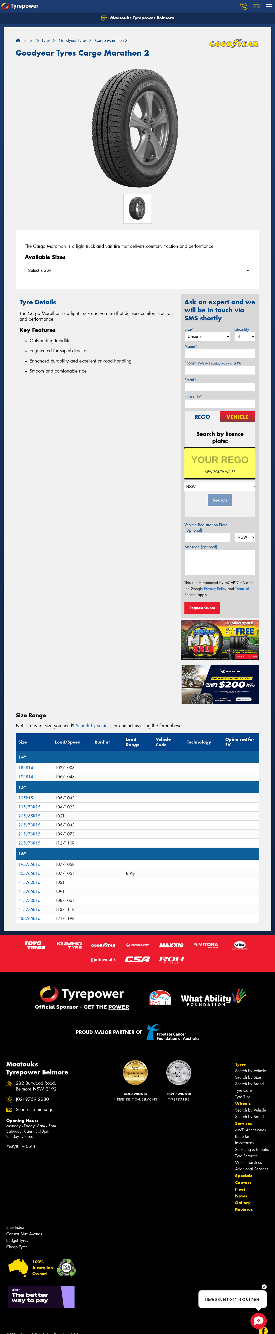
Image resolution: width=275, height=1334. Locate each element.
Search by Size (248, 1077)
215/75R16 (29, 909)
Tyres (240, 1064)
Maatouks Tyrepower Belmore (137, 18)
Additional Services (251, 1169)
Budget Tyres (17, 1240)
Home (24, 40)
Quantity (241, 329)
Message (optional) (200, 547)
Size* (189, 329)
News (241, 1196)
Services (243, 1123)
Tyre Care (243, 1090)
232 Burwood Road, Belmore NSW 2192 (36, 1086)
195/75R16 (29, 864)
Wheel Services (248, 1162)
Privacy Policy (215, 588)
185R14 (25, 767)
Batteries (242, 1136)
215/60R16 (29, 882)
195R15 (25, 798)
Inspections (244, 1143)
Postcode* (193, 396)
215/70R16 (29, 900)
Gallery (242, 1202)
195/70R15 (29, 807)
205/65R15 (29, 816)
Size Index (15, 1227)
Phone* (212, 363)
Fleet (240, 1189)
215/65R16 (29, 891)
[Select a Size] (137, 270)
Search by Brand (249, 1083)
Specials (243, 1175)
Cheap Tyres (16, 1247)
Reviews (244, 1209)
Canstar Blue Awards (24, 1234)
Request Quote (202, 607)
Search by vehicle (93, 726)
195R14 (25, 776)
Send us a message (34, 1110)
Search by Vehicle (250, 1070)
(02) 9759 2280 (32, 1099)
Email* (190, 380)
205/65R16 (29, 873)
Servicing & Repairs (252, 1149)
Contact (243, 1182)
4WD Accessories (250, 1130)
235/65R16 (29, 918)
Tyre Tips (242, 1097)
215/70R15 (29, 834)
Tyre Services (246, 1156)
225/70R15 (29, 843)
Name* (190, 346)
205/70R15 (29, 825)
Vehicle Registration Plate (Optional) (205, 527)
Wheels (243, 1103)
